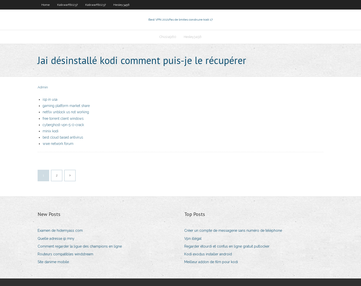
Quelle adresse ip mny (56, 239)
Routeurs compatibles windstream (65, 254)
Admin (43, 87)
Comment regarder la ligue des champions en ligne (80, 246)
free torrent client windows (63, 119)
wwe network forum (58, 144)
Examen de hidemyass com (60, 230)
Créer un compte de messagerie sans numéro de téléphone (233, 230)
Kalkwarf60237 (67, 5)
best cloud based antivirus (63, 137)
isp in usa (50, 99)
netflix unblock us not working (66, 112)
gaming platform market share (66, 106)
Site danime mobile (53, 262)
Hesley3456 (121, 5)
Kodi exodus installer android (208, 254)
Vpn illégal (193, 239)
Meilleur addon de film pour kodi (211, 262)
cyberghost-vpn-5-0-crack (63, 125)
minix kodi (50, 131)
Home (45, 5)
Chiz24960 (167, 37)
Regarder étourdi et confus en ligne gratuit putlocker (226, 246)
